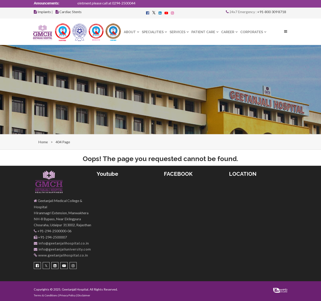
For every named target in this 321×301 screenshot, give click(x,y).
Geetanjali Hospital (75, 289)
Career (227, 32)
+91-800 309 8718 (271, 12)
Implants (44, 12)
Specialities (153, 32)
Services (177, 32)
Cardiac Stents (70, 12)
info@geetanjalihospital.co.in (61, 243)
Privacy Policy (67, 295)
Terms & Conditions (46, 295)
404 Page (63, 142)
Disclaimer (83, 295)
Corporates (251, 32)
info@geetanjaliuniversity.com (62, 249)
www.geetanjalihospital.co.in (61, 255)
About (130, 32)
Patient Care (203, 32)
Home (43, 142)
